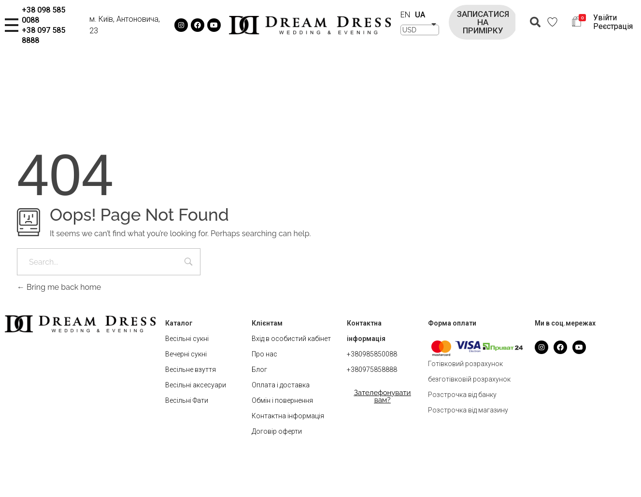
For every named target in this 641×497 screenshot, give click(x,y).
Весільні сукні (187, 338)
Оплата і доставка (281, 385)
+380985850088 (372, 354)
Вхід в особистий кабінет (291, 338)
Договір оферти (277, 431)
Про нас (264, 354)
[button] (483, 22)
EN (405, 14)
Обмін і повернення (282, 400)
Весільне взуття (190, 369)
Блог (259, 369)
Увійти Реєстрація (613, 22)
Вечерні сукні (186, 354)
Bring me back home (59, 287)
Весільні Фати (186, 400)
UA (420, 14)
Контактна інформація (288, 416)
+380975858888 (372, 369)
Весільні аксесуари (195, 385)
